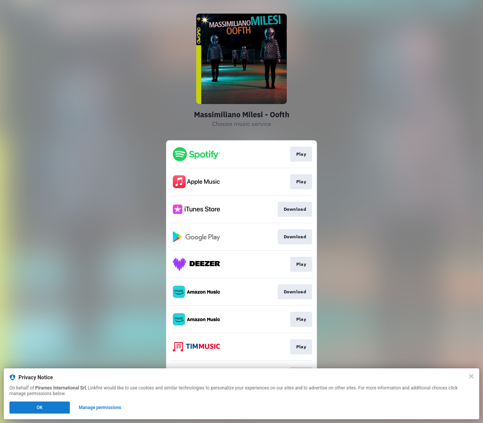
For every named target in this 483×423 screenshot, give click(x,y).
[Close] (471, 376)
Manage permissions (100, 407)
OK (40, 407)
